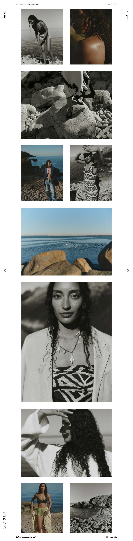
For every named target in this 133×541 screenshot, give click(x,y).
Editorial (114, 4)
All (109, 4)
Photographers (21, 4)
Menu (4, 14)
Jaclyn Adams (33, 4)
